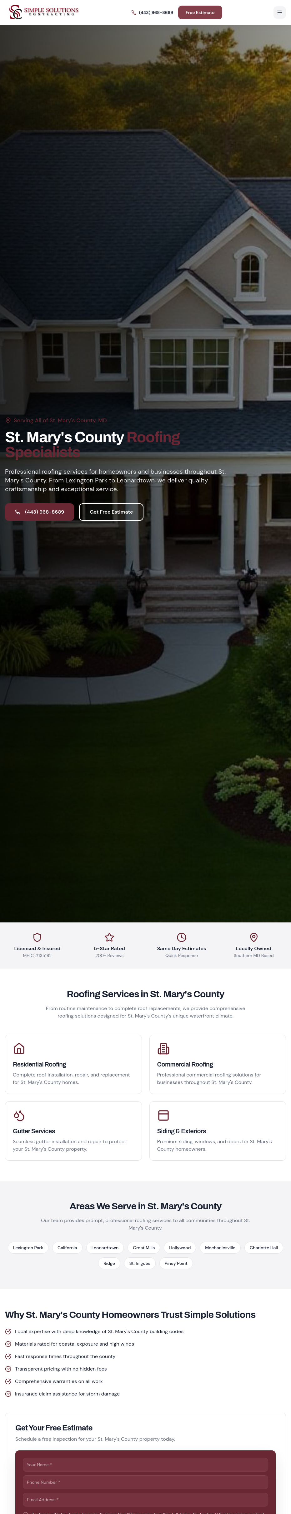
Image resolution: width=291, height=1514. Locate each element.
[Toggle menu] (279, 12)
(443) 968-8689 (152, 12)
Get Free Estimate (111, 512)
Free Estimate (200, 12)
